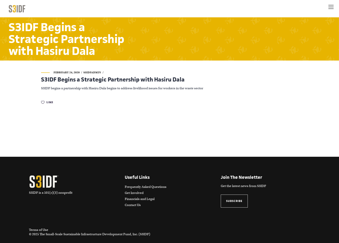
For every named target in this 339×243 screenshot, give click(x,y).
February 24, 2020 (67, 72)
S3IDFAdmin (92, 72)
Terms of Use (38, 230)
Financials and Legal (140, 199)
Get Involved (134, 193)
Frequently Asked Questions (145, 187)
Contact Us (133, 205)
